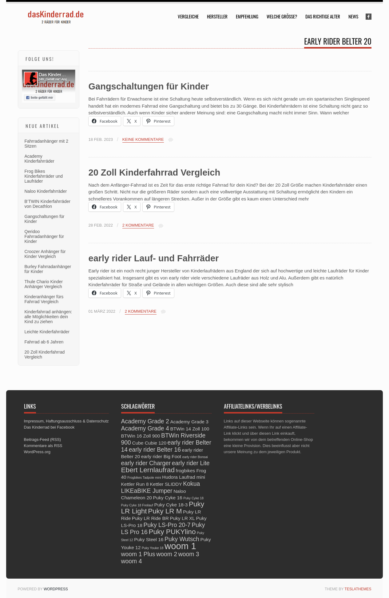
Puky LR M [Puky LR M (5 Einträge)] (165, 511)
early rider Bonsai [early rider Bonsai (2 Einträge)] (195, 457)
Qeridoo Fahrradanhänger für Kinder (44, 236)
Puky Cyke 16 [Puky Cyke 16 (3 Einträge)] (167, 497)
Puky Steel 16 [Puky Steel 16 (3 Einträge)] (148, 539)
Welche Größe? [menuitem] (282, 16)
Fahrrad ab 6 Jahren (44, 341)
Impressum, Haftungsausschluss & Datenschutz (66, 421)
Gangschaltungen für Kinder (149, 86)
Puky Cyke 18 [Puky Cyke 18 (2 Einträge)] (193, 498)
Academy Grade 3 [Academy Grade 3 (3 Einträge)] (189, 421)
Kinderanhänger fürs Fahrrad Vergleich (44, 299)
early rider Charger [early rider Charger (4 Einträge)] (146, 463)
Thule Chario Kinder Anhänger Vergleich (44, 284)
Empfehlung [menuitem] (247, 16)
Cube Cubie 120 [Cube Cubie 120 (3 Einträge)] (149, 443)
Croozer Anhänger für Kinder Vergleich (45, 254)
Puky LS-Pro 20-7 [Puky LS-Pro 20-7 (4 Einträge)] (167, 524)
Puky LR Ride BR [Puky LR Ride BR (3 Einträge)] (150, 518)
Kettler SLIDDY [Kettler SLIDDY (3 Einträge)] (166, 484)
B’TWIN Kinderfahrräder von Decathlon (47, 204)
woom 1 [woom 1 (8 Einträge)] (180, 546)
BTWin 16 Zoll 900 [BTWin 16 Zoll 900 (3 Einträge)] (140, 435)
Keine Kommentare (143, 139)
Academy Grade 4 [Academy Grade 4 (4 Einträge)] (145, 428)
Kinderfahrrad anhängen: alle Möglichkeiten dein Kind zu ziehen (48, 316)
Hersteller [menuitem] (217, 16)
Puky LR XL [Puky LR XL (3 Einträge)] (182, 518)
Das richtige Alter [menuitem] (322, 16)
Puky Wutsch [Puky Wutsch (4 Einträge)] (182, 539)
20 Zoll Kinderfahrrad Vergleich (154, 172)
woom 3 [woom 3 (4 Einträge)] (188, 554)
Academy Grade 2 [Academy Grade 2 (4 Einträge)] (145, 421)
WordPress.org (37, 451)
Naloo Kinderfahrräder (46, 191)
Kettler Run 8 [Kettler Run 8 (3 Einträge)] (135, 484)
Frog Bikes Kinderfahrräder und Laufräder (44, 176)
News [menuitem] (353, 16)
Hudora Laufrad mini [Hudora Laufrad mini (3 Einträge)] (183, 477)
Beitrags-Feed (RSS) (42, 439)
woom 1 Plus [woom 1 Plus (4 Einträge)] (138, 554)
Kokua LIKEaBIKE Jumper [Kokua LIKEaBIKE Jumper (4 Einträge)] (160, 487)
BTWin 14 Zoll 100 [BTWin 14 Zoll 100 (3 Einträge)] (189, 428)
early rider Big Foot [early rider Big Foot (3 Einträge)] (161, 456)
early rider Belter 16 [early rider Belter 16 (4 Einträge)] (155, 449)
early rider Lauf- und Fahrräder (154, 258)
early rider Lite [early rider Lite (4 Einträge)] (191, 463)
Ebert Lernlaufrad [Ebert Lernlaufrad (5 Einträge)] (148, 470)
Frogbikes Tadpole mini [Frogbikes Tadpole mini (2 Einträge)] (144, 477)
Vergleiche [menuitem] (188, 16)
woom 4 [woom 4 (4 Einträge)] (131, 561)
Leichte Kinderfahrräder (47, 331)
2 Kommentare (138, 225)
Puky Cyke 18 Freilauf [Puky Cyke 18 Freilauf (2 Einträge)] (137, 505)
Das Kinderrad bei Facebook (49, 427)
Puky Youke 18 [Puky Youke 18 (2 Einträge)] (153, 548)
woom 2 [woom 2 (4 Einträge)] (166, 554)
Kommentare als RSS (43, 445)
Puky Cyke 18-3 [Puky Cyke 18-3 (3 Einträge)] (171, 504)
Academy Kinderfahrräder (39, 159)
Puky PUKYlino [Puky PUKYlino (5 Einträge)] (172, 532)
